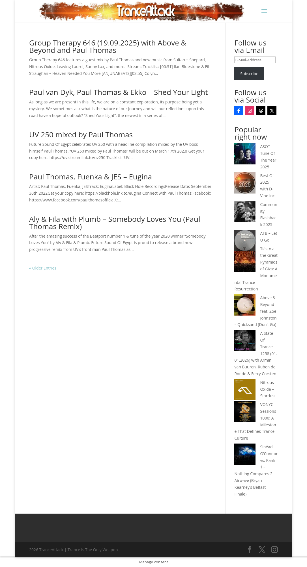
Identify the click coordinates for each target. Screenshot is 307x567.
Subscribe (249, 73)
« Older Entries (42, 268)
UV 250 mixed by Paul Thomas (81, 134)
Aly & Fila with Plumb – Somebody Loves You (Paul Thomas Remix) (114, 222)
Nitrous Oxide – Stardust (268, 389)
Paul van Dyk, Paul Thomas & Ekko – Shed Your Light (118, 92)
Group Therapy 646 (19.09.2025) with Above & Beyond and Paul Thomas (107, 46)
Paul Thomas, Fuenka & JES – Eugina (90, 176)
